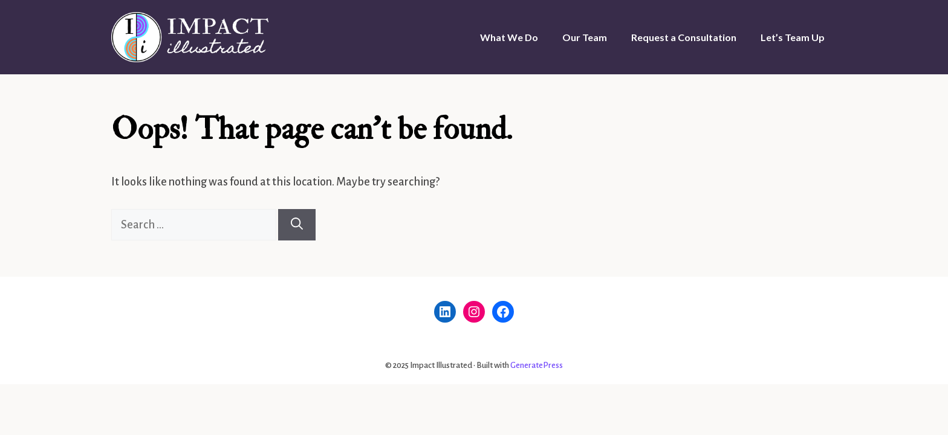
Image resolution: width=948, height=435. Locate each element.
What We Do (509, 37)
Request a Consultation (683, 37)
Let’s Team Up (793, 37)
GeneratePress (536, 365)
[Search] (297, 224)
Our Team (584, 37)
